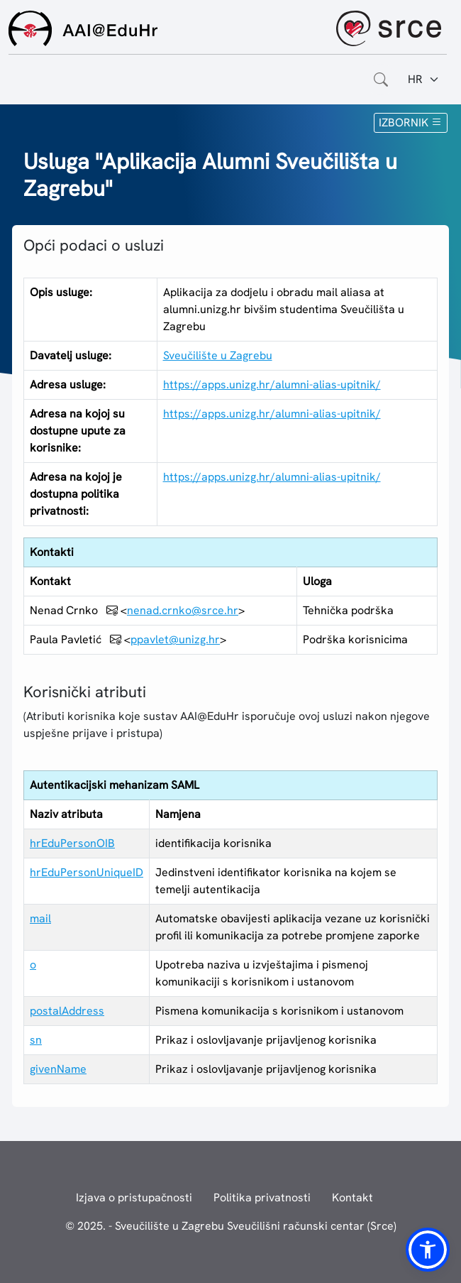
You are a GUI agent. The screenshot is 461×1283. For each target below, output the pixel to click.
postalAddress (67, 1010)
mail (40, 918)
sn (36, 1039)
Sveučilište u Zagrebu (217, 355)
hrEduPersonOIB (72, 843)
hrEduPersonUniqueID (86, 872)
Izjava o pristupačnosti (134, 1197)
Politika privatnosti (262, 1197)
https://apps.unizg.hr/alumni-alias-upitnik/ (272, 384)
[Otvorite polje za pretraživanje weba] (380, 79)
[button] (428, 1249)
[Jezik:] (423, 79)
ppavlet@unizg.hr (175, 639)
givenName (58, 1068)
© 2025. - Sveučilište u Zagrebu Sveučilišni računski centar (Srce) (230, 1225)
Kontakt (352, 1197)
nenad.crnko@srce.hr (182, 610)
